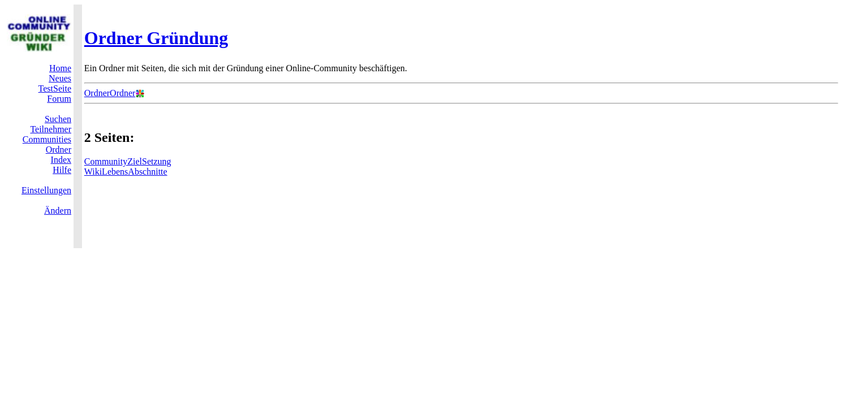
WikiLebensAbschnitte (125, 171)
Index (61, 159)
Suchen (58, 119)
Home (60, 68)
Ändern (57, 210)
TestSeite (54, 88)
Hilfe (62, 170)
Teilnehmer (50, 129)
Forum (59, 98)
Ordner (58, 149)
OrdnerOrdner (110, 93)
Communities (47, 139)
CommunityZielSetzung (127, 161)
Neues (60, 78)
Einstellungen (46, 190)
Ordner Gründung (156, 38)
